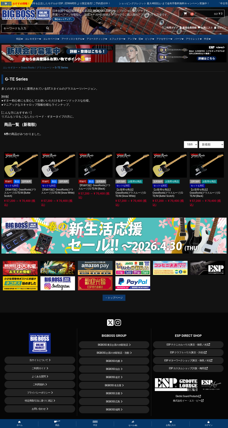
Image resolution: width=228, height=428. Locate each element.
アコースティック (96, 39)
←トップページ (114, 297)
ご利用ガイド (170, 27)
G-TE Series (61, 67)
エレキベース (50, 39)
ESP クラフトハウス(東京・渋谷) (188, 352)
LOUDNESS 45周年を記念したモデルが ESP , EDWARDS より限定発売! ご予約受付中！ (77, 3)
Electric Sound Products (188, 396)
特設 (18, 39)
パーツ (178, 39)
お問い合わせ (39, 408)
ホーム (19, 424)
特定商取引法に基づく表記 (39, 400)
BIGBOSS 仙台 (113, 369)
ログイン (220, 27)
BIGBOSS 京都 (113, 393)
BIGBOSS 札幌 (113, 361)
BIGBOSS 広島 (113, 401)
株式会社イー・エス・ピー (188, 400)
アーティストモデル (71, 39)
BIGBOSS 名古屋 (113, 385)
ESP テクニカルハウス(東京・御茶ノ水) (188, 344)
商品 (57, 423)
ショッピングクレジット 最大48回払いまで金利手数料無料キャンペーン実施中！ (178, 3)
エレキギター (32, 39)
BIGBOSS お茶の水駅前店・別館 (113, 352)
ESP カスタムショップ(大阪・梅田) (188, 368)
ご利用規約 (38, 384)
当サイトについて (38, 360)
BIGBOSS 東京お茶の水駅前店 (113, 344)
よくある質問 (39, 376)
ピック (148, 39)
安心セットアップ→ (63, 19)
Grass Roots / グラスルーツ (36, 67)
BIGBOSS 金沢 (113, 377)
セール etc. (133, 423)
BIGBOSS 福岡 (113, 409)
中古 (206, 39)
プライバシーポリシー (38, 392)
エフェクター (116, 39)
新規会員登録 (187, 27)
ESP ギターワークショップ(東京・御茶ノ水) (188, 360)
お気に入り (205, 27)
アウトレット (193, 39)
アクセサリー (163, 39)
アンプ (131, 39)
